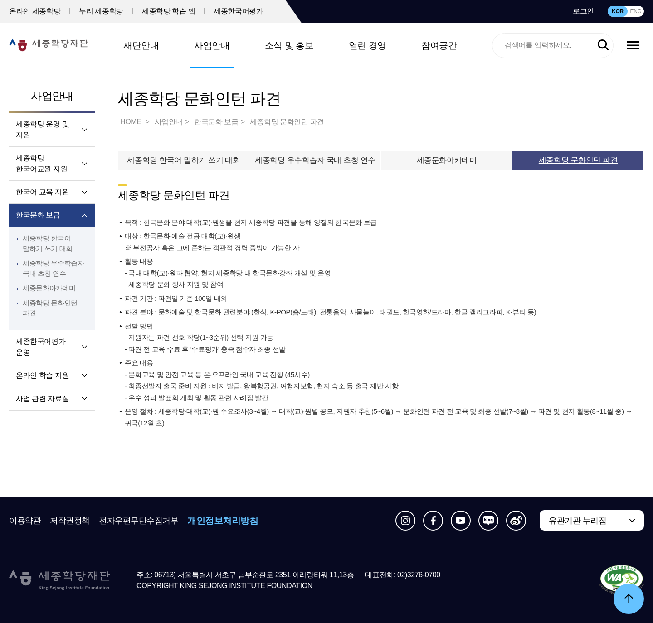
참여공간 (439, 45)
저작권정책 (70, 521)
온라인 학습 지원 (42, 375)
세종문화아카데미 (49, 288)
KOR (618, 11)
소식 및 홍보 (289, 45)
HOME (131, 122)
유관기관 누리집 (577, 520)
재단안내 (141, 45)
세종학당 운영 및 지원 (42, 129)
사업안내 (211, 45)
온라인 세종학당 (34, 11)
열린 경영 (367, 45)
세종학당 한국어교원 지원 (41, 163)
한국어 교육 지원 (42, 192)
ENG (635, 11)
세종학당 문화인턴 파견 (287, 122)
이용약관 (25, 521)
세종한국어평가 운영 (40, 347)
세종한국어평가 (238, 11)
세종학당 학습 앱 (168, 11)
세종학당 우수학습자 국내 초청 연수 (315, 160)
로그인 (583, 11)
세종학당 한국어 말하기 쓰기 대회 (183, 160)
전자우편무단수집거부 (139, 521)
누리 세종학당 (101, 11)
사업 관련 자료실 (42, 398)
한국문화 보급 (38, 215)
